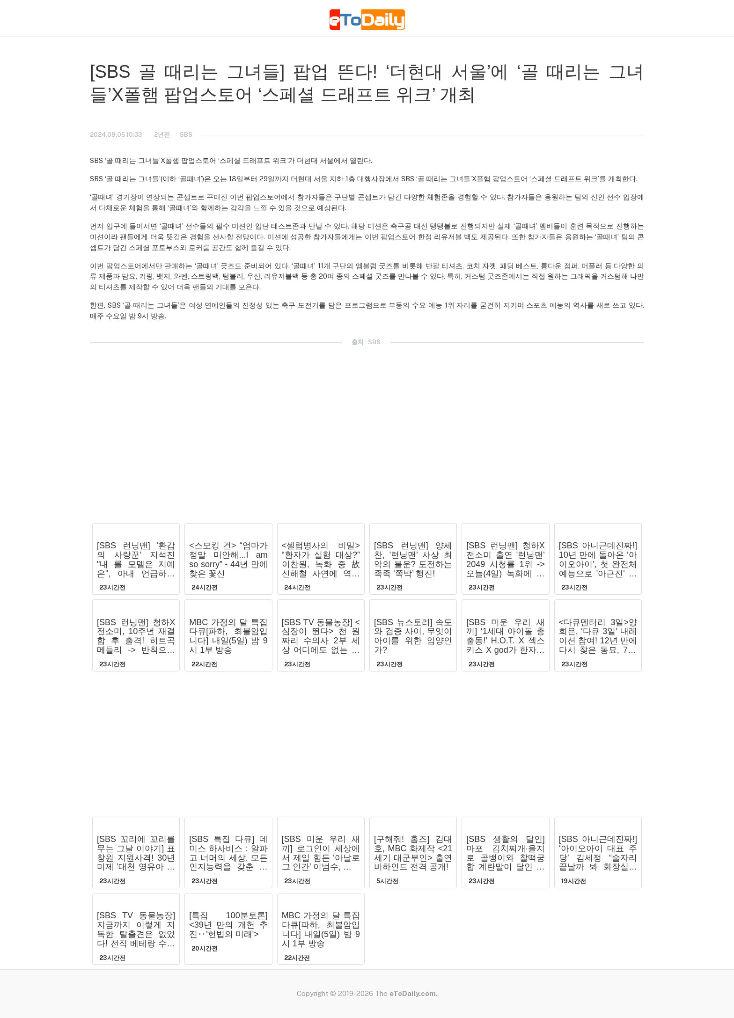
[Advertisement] (38, 191)
